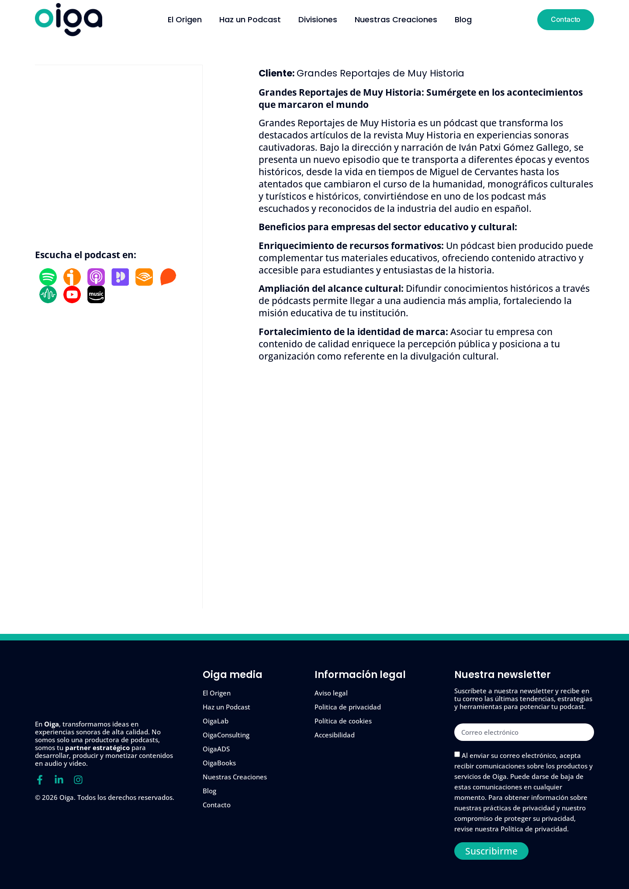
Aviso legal (331, 693)
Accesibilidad (334, 735)
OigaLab (215, 721)
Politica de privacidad (347, 707)
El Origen (185, 19)
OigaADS (216, 749)
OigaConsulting (226, 735)
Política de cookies (343, 721)
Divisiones (317, 19)
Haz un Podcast (250, 19)
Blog (463, 19)
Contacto (217, 805)
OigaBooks (219, 763)
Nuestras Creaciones (396, 19)
